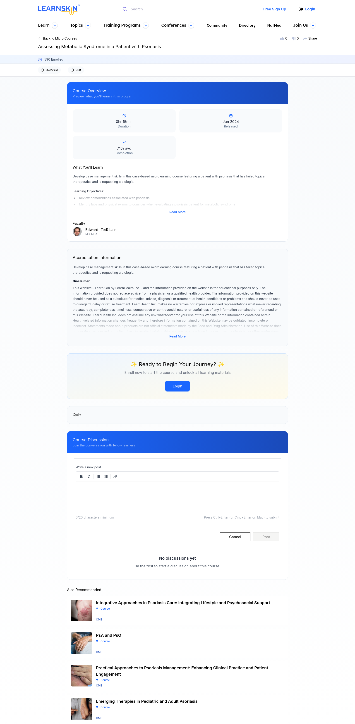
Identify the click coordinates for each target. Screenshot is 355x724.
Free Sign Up (274, 9)
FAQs (140, 687)
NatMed (275, 25)
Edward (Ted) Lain (100, 221)
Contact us (145, 694)
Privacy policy (192, 694)
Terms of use (191, 679)
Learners (143, 701)
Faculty (142, 708)
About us (143, 679)
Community (217, 25)
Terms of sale (192, 687)
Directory (248, 25)
